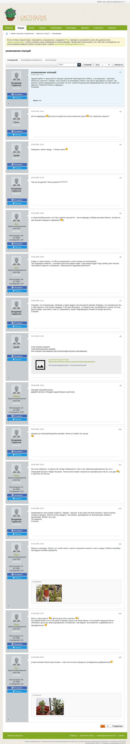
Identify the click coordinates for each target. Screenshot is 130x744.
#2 (120, 112)
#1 (120, 72)
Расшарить (17, 94)
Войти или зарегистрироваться (111, 2)
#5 (120, 213)
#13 (120, 544)
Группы (42, 28)
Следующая (117, 726)
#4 (120, 178)
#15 (120, 657)
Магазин (85, 28)
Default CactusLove (15, 736)
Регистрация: (14, 236)
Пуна (16, 475)
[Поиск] (69, 65)
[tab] (12, 60)
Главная (9, 28)
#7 (120, 301)
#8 (120, 336)
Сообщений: (14, 240)
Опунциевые (56, 33)
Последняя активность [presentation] (31, 60)
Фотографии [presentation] (50, 60)
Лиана (16, 396)
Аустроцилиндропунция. (58, 360)
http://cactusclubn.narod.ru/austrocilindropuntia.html (71, 362)
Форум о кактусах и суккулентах (22, 33)
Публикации (56, 28)
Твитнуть (17, 98)
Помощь (73, 736)
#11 (120, 465)
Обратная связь (87, 736)
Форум (21, 28)
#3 (120, 145)
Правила (112, 28)
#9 (120, 386)
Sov (16, 224)
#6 (120, 257)
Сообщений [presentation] (12, 60)
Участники (98, 28)
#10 (120, 429)
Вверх (121, 736)
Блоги (31, 28)
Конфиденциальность (106, 736)
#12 (120, 509)
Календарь (71, 28)
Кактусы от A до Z (43, 33)
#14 (120, 614)
